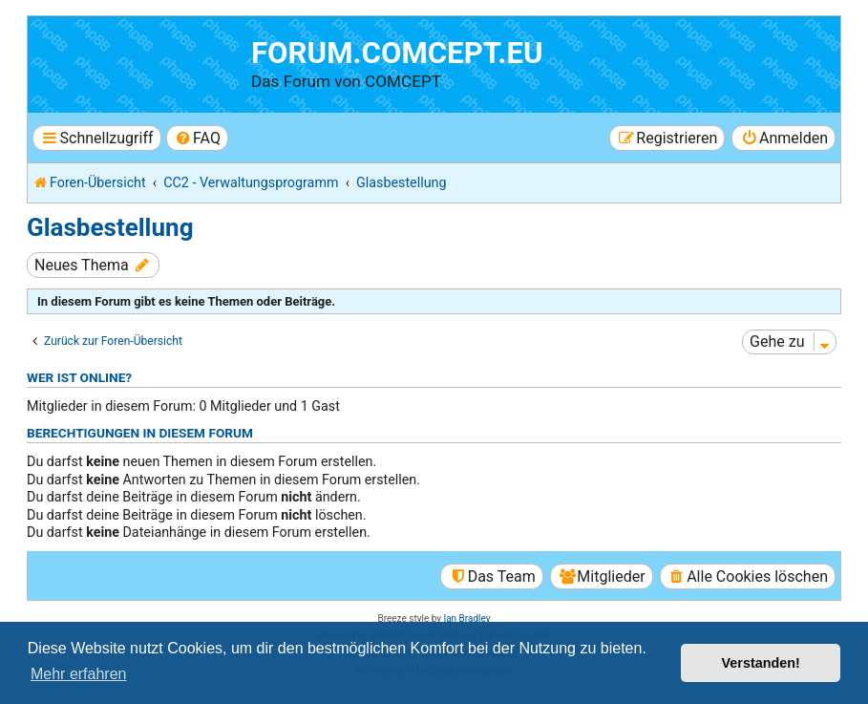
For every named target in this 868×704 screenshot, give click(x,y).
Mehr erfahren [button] (79, 674)
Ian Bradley (466, 618)
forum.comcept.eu (397, 53)
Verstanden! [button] (761, 663)
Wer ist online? (79, 377)
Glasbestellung (110, 227)
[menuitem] (197, 138)
